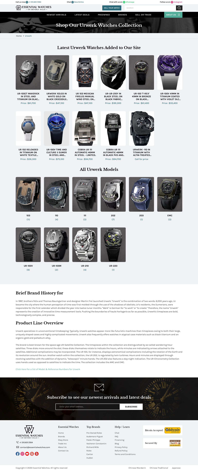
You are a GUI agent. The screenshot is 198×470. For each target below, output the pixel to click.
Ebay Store (63, 440)
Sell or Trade (143, 15)
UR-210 (85, 266)
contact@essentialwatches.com (33, 447)
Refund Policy (121, 450)
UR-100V (28, 266)
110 (56, 215)
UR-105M (56, 266)
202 (113, 215)
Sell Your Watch (112, 8)
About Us (173, 14)
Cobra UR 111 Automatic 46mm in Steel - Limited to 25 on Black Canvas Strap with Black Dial (85, 152)
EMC (169, 215)
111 (85, 215)
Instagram (176, 2)
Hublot (89, 457)
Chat (117, 433)
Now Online (77, 2)
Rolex (88, 450)
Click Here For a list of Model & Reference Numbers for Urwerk (48, 369)
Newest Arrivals (56, 15)
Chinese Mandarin (137, 467)
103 (28, 215)
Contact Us (63, 450)
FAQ (116, 436)
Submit (179, 7)
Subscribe (131, 406)
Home (19, 36)
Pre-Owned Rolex (94, 433)
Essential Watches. (41, 467)
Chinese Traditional (159, 467)
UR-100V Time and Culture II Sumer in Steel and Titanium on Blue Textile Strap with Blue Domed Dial (56, 152)
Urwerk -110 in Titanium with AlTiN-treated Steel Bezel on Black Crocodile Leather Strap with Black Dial (141, 152)
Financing (119, 440)
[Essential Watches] (33, 7)
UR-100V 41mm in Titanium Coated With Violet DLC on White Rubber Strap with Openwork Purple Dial (170, 96)
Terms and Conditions (125, 453)
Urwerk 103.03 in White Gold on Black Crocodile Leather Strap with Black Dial (56, 96)
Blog (117, 443)
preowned (104, 15)
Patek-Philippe (93, 440)
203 (141, 215)
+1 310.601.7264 (33, 2)
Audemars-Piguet (94, 436)
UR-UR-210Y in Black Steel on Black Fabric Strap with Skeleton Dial (113, 96)
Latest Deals (82, 15)
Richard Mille (92, 447)
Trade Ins (62, 443)
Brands (122, 15)
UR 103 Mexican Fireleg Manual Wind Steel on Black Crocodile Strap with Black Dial (84, 96)
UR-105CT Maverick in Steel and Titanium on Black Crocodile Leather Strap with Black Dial (28, 96)
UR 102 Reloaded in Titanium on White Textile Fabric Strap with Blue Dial (28, 152)
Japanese (176, 467)
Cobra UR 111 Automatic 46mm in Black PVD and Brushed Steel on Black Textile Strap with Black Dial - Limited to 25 (113, 152)
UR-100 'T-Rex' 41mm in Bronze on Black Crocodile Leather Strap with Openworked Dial (141, 96)
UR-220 (113, 266)
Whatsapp (128, 2)
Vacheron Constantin (96, 443)
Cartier (89, 453)
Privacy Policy (121, 447)
